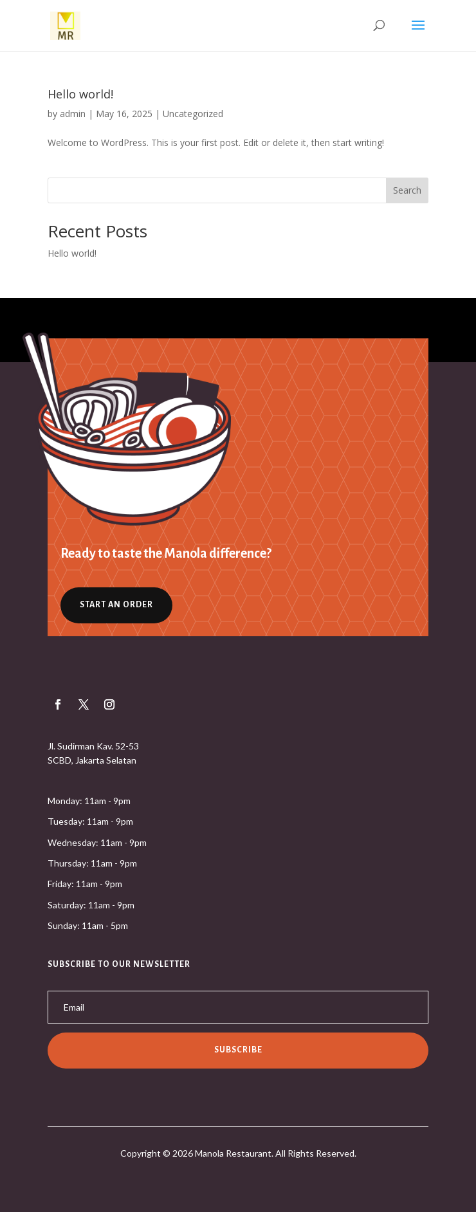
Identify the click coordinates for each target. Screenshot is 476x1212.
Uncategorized (193, 113)
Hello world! (80, 94)
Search (407, 190)
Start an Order (116, 604)
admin (73, 113)
